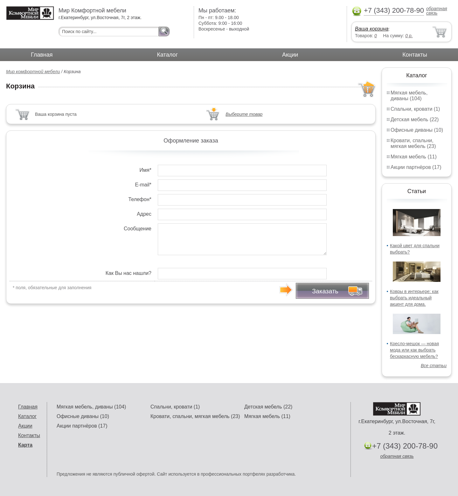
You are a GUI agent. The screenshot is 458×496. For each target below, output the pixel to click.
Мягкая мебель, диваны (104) (409, 95)
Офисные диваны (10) (417, 130)
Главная (42, 55)
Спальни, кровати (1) (415, 109)
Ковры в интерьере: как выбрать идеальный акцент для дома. (414, 298)
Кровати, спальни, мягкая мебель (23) (413, 143)
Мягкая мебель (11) (414, 156)
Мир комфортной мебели (33, 71)
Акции (290, 55)
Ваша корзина (371, 28)
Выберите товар (244, 114)
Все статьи (434, 365)
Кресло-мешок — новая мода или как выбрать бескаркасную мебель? (414, 350)
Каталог (167, 55)
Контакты (414, 55)
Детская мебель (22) (415, 119)
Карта (25, 445)
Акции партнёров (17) (416, 167)
